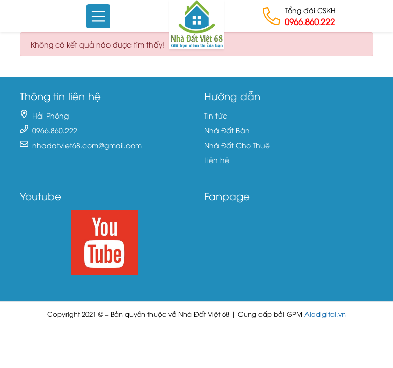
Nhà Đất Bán (227, 130)
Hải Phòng (50, 115)
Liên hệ (216, 160)
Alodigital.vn (325, 314)
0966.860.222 (310, 21)
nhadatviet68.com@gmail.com (87, 145)
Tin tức (215, 115)
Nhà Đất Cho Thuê (237, 145)
